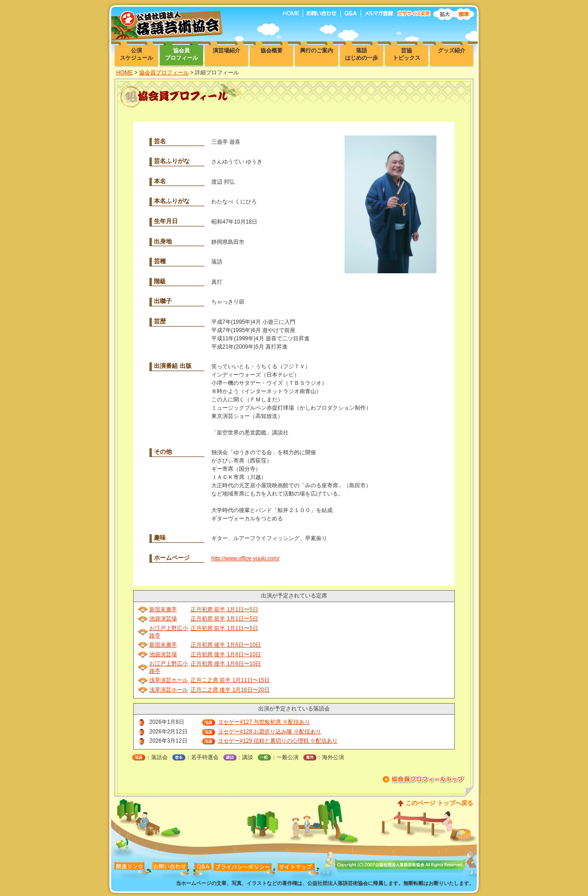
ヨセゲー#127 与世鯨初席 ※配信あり (264, 722)
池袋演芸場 (163, 618)
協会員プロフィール (164, 72)
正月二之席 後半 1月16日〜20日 (230, 690)
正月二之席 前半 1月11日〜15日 (230, 680)
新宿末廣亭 (163, 609)
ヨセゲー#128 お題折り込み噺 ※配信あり (269, 731)
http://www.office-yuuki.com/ (245, 558)
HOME (124, 72)
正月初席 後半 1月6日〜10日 (226, 645)
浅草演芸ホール (168, 680)
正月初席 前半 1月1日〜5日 (224, 609)
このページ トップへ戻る (439, 803)
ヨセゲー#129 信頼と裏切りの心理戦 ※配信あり (278, 741)
